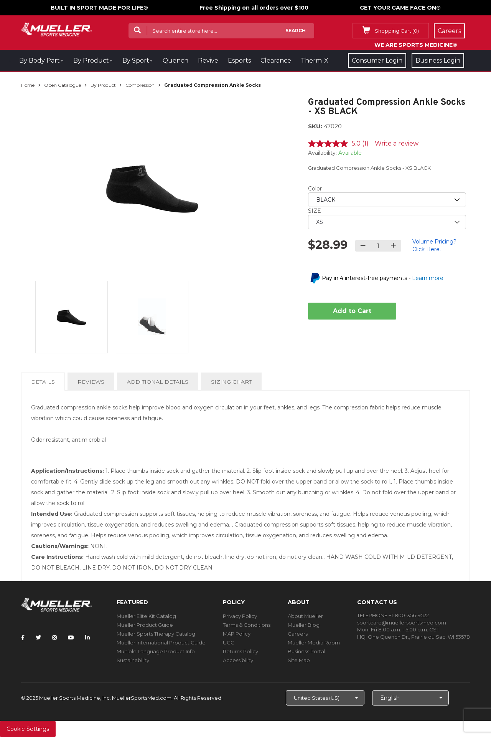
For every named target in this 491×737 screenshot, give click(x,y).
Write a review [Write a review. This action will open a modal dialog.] (397, 143)
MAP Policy (236, 634)
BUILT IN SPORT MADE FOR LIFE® (99, 7)
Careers (298, 634)
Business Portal (306, 651)
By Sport (135, 60)
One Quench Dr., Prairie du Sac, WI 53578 (419, 637)
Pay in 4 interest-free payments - (382, 278)
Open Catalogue (62, 85)
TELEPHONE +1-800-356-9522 (393, 615)
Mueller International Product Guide (161, 642)
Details (44, 384)
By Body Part (39, 60)
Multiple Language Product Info (156, 651)
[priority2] (387, 222)
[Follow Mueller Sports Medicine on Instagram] (54, 637)
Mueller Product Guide (145, 625)
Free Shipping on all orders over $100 (253, 7)
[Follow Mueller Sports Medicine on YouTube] (71, 637)
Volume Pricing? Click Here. (434, 245)
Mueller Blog (304, 625)
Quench (175, 60)
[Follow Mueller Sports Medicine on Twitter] (38, 637)
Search (295, 30)
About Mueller (305, 616)
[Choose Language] (410, 698)
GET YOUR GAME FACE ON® (400, 7)
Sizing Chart (231, 381)
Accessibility (238, 660)
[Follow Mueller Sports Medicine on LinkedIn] (87, 637)
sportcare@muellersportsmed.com (401, 622)
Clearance (275, 60)
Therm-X (314, 60)
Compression (140, 85)
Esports (239, 60)
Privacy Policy (240, 616)
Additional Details (157, 381)
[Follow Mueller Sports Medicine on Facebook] (23, 637)
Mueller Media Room (314, 642)
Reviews (90, 381)
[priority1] (387, 199)
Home (28, 85)
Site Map (299, 660)
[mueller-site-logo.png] (56, 28)
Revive (208, 60)
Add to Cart (352, 311)
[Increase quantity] (393, 246)
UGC (228, 642)
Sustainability (133, 660)
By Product (91, 60)
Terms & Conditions (246, 625)
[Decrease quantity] (363, 246)
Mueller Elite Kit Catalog (146, 616)
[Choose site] (325, 698)
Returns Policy (240, 651)
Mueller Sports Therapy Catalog (156, 634)
